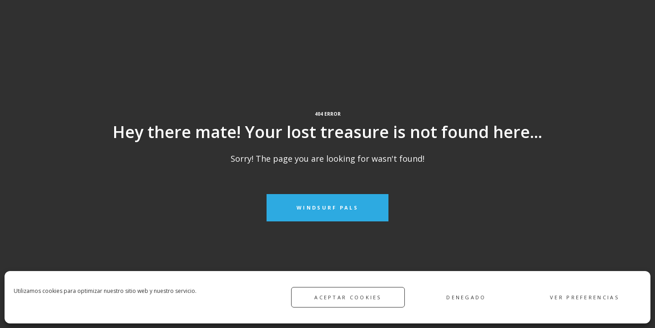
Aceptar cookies (348, 297)
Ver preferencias (584, 297)
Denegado (466, 297)
